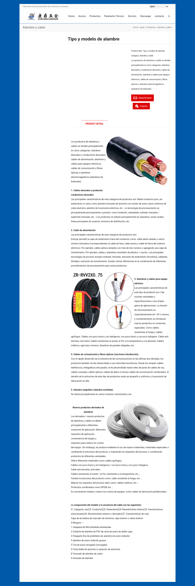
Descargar (145, 16)
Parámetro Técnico (114, 16)
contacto (159, 16)
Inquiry (142, 106)
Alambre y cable (164, 27)
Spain (142, 27)
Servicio (132, 16)
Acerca (82, 16)
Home (71, 16)
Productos (95, 16)
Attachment (143, 98)
